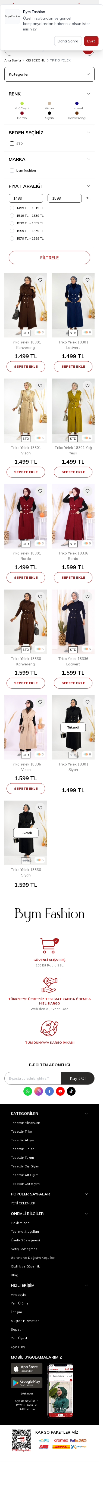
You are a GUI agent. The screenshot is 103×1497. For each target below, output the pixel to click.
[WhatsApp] (27, 1091)
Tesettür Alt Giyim (25, 1175)
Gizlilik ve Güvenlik (25, 1266)
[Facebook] (49, 1091)
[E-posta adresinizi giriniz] (49, 1078)
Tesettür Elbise (23, 1149)
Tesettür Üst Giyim (25, 1184)
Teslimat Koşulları (25, 1231)
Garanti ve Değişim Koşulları (33, 1258)
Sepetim (17, 1329)
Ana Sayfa (12, 60)
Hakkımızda (20, 1223)
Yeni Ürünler (20, 1303)
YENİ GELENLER (23, 1203)
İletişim (16, 1312)
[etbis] (21, 1440)
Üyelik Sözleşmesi (25, 1240)
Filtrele (49, 257)
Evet (91, 41)
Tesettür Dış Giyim (25, 1166)
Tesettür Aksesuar (25, 1123)
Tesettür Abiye (22, 1140)
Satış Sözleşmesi (24, 1249)
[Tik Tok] (71, 1091)
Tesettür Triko (21, 1131)
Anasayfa (18, 1295)
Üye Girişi (18, 1347)
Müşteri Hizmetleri (25, 1321)
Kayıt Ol (78, 1078)
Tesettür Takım (22, 1157)
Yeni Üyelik (19, 1338)
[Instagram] (38, 1091)
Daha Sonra (68, 41)
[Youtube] (60, 1091)
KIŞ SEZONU (35, 60)
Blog (14, 1275)
